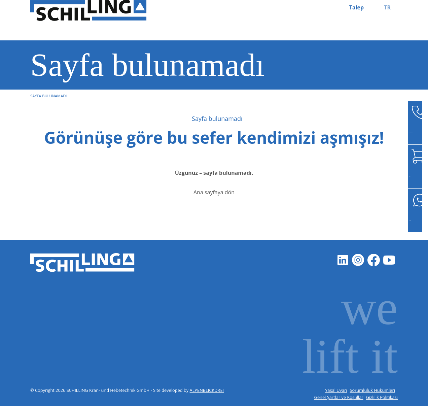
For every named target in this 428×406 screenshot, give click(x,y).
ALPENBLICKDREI (207, 390)
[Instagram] (358, 260)
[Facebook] (373, 260)
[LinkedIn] (342, 260)
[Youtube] (389, 260)
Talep (356, 7)
